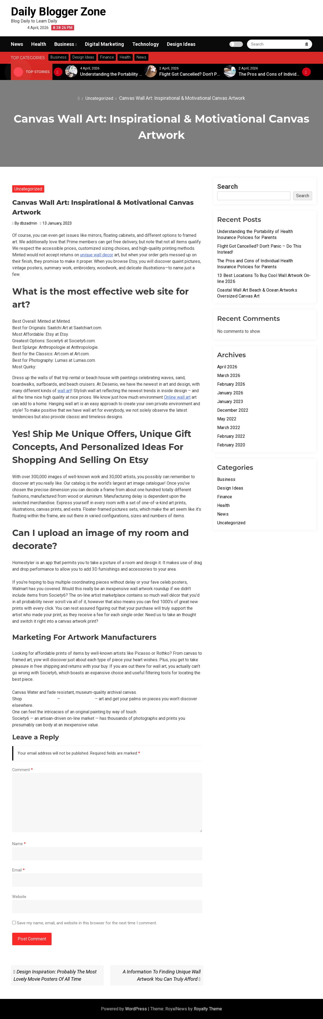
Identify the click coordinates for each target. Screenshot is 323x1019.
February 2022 (231, 436)
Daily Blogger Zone (58, 11)
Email (18, 870)
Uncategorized (28, 188)
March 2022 (228, 427)
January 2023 (230, 401)
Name (19, 844)
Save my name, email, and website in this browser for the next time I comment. (87, 923)
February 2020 (231, 445)
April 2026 (227, 366)
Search (227, 186)
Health (38, 44)
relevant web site (77, 698)
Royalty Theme (208, 1008)
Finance (224, 496)
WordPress (136, 1008)
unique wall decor (96, 254)
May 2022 (227, 418)
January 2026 (230, 392)
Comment (22, 770)
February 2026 (231, 384)
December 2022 (233, 410)
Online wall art (177, 397)
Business (64, 44)
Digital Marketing (104, 44)
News (17, 44)
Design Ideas (181, 44)
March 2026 (228, 375)
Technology (145, 44)
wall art (64, 390)
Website (19, 897)
